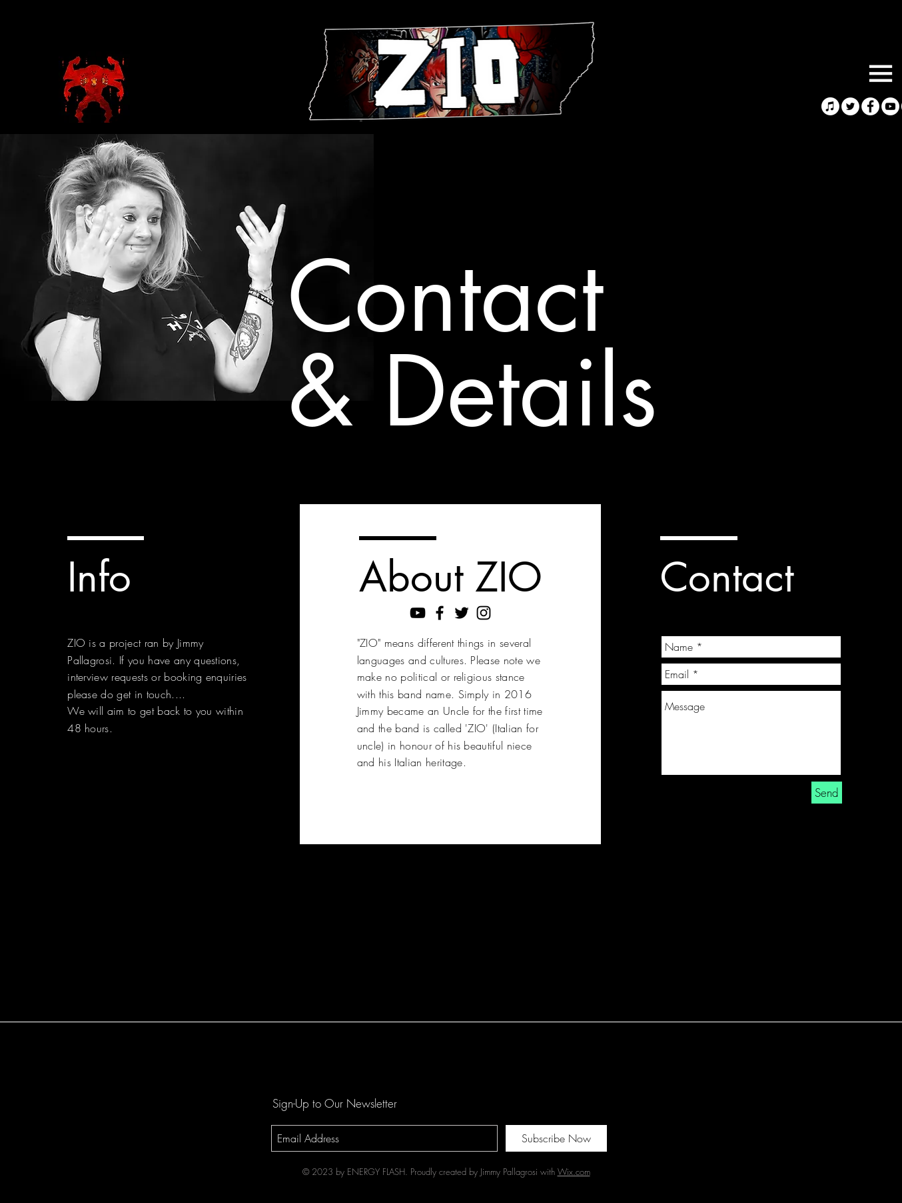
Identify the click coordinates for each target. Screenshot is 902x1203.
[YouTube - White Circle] (890, 106)
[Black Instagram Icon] (483, 613)
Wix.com (574, 1172)
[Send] (826, 793)
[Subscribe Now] (556, 1138)
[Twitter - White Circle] (850, 106)
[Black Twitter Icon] (461, 613)
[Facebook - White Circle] (870, 106)
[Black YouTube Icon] (417, 613)
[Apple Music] (830, 106)
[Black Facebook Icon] (439, 613)
